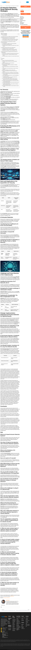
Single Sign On (22, 22)
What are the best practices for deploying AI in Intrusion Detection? (10, 72)
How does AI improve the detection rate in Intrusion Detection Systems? (10, 61)
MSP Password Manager (22, 627)
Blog (26, 626)
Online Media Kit (27, 625)
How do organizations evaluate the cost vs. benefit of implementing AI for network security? (10, 75)
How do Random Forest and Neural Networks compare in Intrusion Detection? (10, 68)
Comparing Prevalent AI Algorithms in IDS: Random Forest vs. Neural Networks (11, 46)
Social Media (22, 23)
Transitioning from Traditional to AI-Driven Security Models (9, 43)
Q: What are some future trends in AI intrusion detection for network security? (11, 86)
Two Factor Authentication (23, 24)
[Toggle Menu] (20, 2)
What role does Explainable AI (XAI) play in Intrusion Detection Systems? (10, 71)
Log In (27, 2)
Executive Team (27, 620)
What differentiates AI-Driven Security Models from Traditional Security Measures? (10, 65)
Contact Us (27, 617)
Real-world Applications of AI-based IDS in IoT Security (8, 41)
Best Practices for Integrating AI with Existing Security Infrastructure (11, 53)
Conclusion (2, 58)
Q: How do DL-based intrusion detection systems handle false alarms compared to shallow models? (11, 82)
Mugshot (14, 623)
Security (21, 21)
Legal (26, 623)
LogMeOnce (12, 596)
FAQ (2, 59)
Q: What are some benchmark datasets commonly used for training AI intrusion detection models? (10, 81)
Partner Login (23, 628)
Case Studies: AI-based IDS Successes (7, 44)
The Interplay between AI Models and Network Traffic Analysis (10, 40)
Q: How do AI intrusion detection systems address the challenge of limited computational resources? (10, 84)
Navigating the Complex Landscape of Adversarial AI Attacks (10, 49)
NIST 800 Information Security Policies (18, 626)
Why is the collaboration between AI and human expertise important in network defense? (11, 74)
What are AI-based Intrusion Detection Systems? (8, 60)
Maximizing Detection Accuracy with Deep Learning (9, 38)
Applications (21, 16)
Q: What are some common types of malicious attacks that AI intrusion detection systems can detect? (10, 77)
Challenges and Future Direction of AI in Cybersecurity (8, 47)
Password (21, 19)
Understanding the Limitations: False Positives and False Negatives (10, 39)
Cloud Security (22, 17)
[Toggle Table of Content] (18, 34)
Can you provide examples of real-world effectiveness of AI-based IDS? (10, 67)
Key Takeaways (5, 35)
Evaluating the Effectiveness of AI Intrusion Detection (8, 37)
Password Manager (22, 20)
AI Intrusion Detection (4, 42)
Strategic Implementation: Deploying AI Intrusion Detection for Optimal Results (9, 52)
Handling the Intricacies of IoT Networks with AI (8, 48)
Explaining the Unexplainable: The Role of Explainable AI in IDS (10, 50)
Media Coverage (27, 624)
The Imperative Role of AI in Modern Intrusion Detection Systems (9, 36)
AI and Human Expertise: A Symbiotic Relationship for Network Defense (10, 55)
